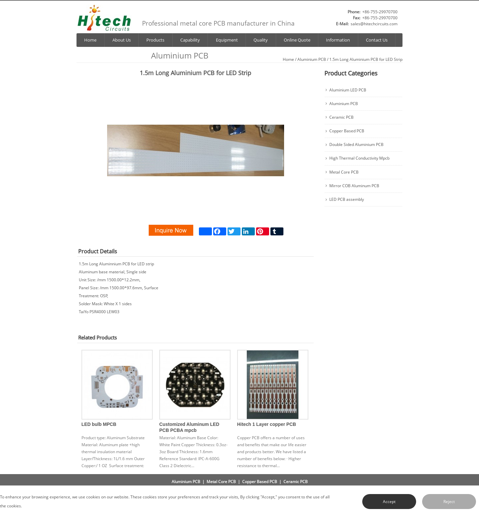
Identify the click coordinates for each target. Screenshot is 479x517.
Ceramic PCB (341, 117)
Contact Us (377, 40)
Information (338, 40)
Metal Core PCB (344, 172)
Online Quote (297, 40)
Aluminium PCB (311, 59)
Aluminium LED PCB (347, 90)
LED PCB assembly (346, 199)
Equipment (227, 40)
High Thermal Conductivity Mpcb (359, 158)
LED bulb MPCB (98, 424)
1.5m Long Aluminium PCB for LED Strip (365, 59)
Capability (190, 40)
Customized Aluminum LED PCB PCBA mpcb (189, 427)
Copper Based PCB (346, 131)
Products (155, 40)
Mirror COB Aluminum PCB (354, 186)
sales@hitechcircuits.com (374, 24)
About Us (121, 40)
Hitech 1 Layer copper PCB (266, 424)
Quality (260, 40)
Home (90, 40)
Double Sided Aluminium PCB (356, 144)
